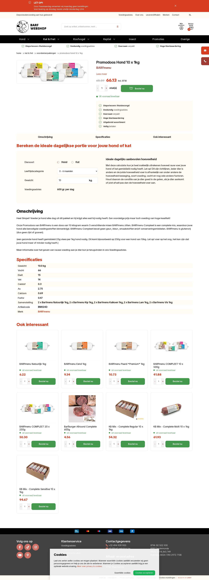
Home (19, 53)
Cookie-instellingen (167, 578)
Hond (22, 39)
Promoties (158, 39)
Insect (132, 39)
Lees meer (101, 73)
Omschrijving (45, 136)
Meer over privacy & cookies (89, 566)
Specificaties (103, 136)
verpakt (124, 46)
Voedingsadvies (126, 15)
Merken (166, 15)
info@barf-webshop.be (118, 548)
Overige (185, 39)
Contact (175, 15)
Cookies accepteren (144, 573)
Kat (75, 162)
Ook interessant (162, 136)
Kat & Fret (49, 39)
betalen (110, 126)
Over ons (139, 15)
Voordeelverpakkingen (46, 53)
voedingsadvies (81, 46)
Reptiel (107, 39)
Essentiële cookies (122, 573)
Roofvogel (79, 39)
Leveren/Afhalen (153, 15)
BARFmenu (103, 68)
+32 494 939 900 (116, 545)
